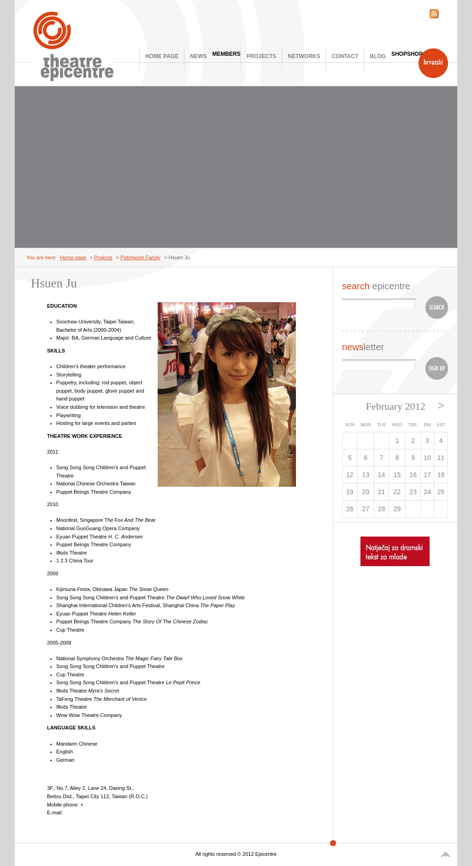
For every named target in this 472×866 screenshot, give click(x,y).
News (198, 56)
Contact (344, 56)
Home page (161, 56)
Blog (378, 56)
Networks (304, 56)
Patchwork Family (140, 257)
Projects (262, 56)
